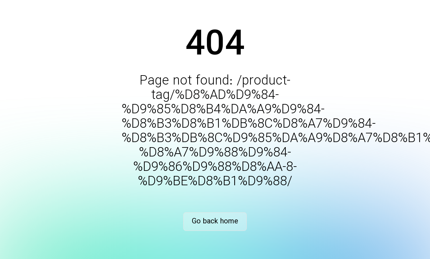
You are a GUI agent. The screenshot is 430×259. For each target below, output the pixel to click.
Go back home (215, 221)
